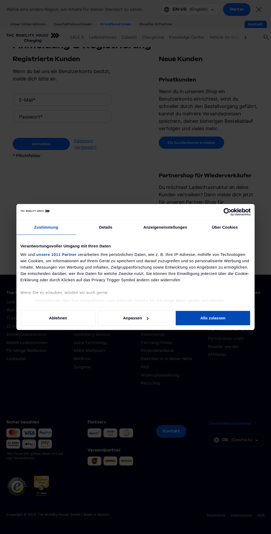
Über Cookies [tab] (225, 227)
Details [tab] (105, 227)
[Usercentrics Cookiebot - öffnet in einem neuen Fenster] (227, 212)
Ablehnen (58, 318)
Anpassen (135, 318)
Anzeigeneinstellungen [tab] (165, 227)
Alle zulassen (212, 318)
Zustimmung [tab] (46, 227)
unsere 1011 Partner (56, 254)
